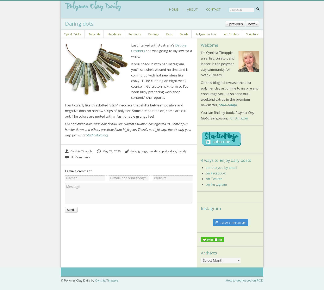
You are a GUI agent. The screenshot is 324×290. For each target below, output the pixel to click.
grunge (142, 151)
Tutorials (94, 34)
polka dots (169, 151)
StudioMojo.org (97, 135)
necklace (155, 151)
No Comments (77, 157)
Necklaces (114, 34)
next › (252, 24)
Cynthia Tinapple (79, 151)
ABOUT (192, 9)
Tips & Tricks (72, 34)
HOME (174, 9)
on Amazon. (239, 118)
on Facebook (216, 173)
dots (133, 151)
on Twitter (214, 179)
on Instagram (216, 184)
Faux (169, 34)
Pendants (134, 34)
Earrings (153, 34)
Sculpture (252, 34)
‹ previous (235, 24)
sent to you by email (221, 167)
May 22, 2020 (108, 151)
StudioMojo (228, 105)
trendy (182, 151)
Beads (184, 34)
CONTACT (213, 9)
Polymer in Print (206, 34)
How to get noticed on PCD (244, 280)
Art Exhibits (231, 34)
